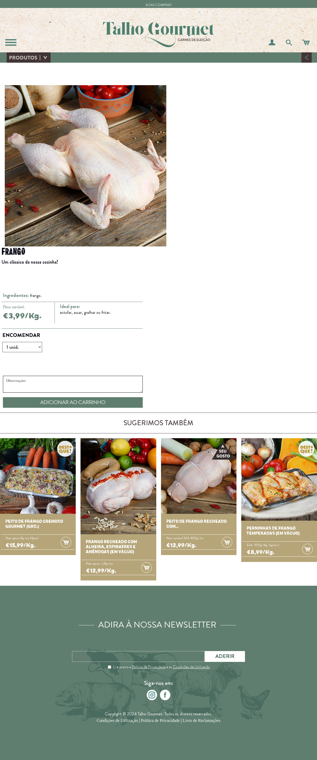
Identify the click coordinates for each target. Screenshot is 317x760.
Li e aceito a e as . (162, 667)
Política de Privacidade (149, 667)
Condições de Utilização (191, 667)
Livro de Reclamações (202, 720)
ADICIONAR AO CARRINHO (72, 402)
